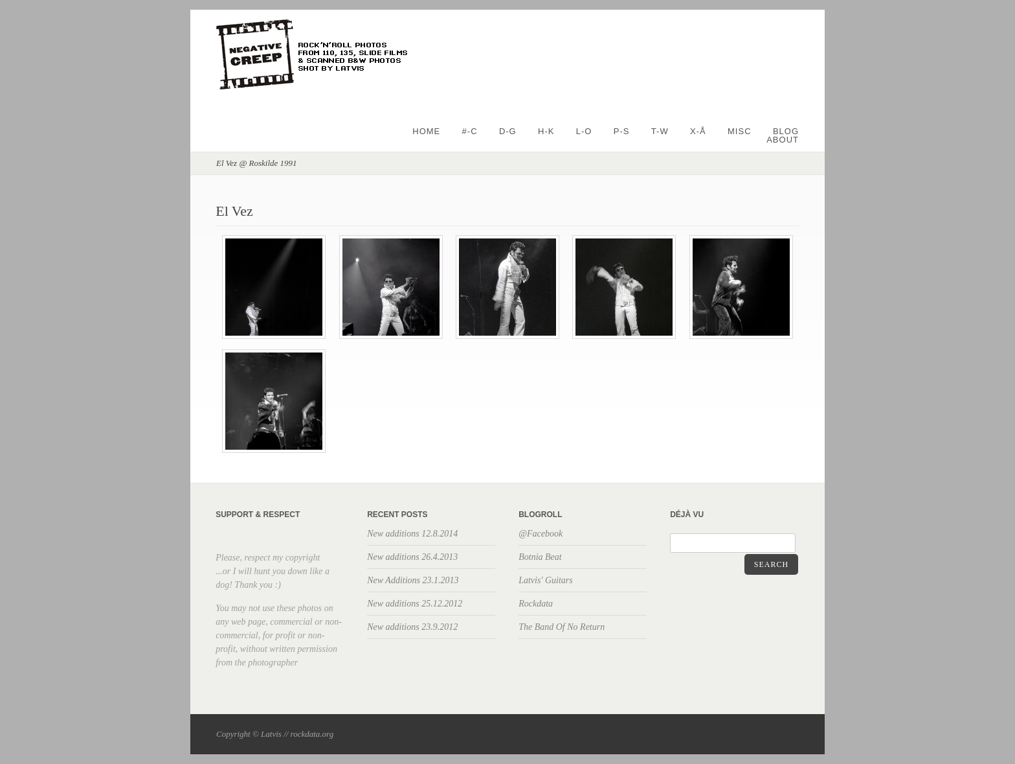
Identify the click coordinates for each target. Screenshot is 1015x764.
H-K (546, 131)
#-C (470, 131)
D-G (508, 131)
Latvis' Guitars (546, 580)
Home (426, 131)
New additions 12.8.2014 (412, 533)
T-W (660, 131)
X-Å (698, 131)
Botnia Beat (540, 557)
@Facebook (541, 533)
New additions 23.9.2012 (412, 627)
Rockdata (536, 603)
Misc (740, 131)
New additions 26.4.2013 (412, 557)
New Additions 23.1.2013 (412, 580)
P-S (622, 131)
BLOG (786, 131)
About (782, 140)
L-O (584, 131)
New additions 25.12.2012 (414, 603)
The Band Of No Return (562, 627)
